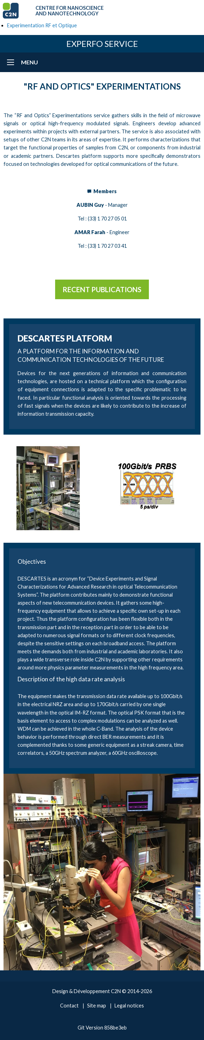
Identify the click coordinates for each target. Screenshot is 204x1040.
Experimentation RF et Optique (42, 25)
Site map (96, 1006)
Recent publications (102, 289)
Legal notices (129, 1006)
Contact (69, 1006)
